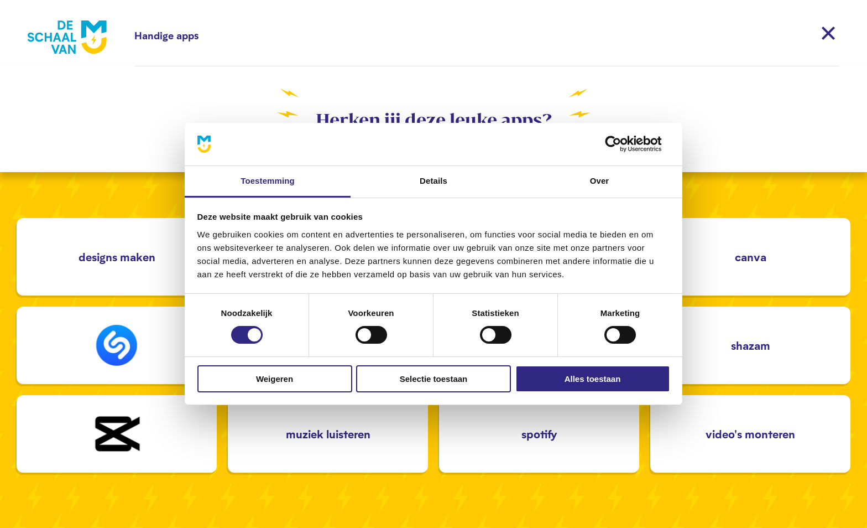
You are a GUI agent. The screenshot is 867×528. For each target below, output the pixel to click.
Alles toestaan (593, 379)
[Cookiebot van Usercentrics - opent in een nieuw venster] (621, 144)
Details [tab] (433, 180)
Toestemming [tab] (268, 180)
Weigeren (274, 379)
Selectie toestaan (434, 379)
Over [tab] (599, 180)
